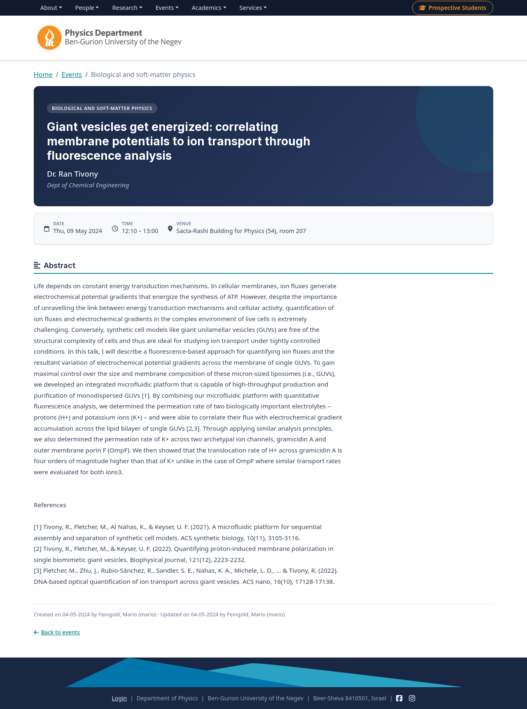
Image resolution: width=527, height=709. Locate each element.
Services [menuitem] (251, 8)
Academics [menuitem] (207, 8)
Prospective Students (452, 8)
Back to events (57, 632)
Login (119, 698)
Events (71, 74)
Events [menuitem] (165, 8)
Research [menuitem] (125, 8)
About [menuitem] (48, 8)
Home (43, 74)
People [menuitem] (84, 8)
